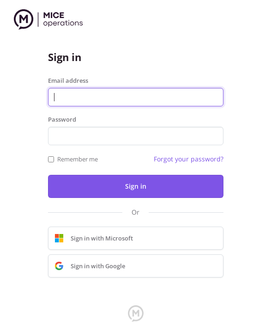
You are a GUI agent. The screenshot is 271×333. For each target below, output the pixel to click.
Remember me (77, 159)
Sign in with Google (87, 266)
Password (62, 119)
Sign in (135, 186)
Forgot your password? (188, 158)
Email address (68, 80)
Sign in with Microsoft (91, 238)
